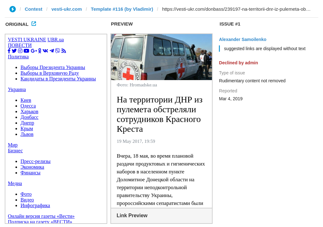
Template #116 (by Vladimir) (122, 9)
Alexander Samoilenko (242, 39)
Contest (34, 9)
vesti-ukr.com (66, 9)
